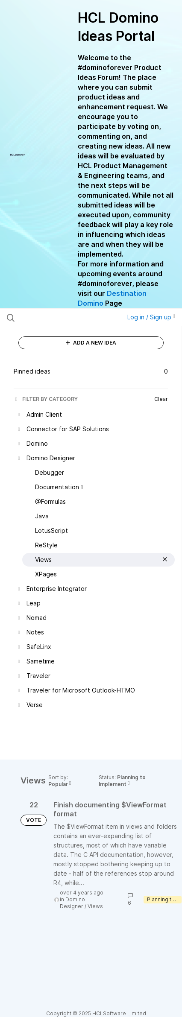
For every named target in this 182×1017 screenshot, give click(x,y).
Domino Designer (72, 902)
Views (95, 906)
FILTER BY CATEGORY (46, 399)
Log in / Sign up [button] (151, 317)
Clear (161, 399)
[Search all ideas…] (56, 317)
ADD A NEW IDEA (91, 342)
